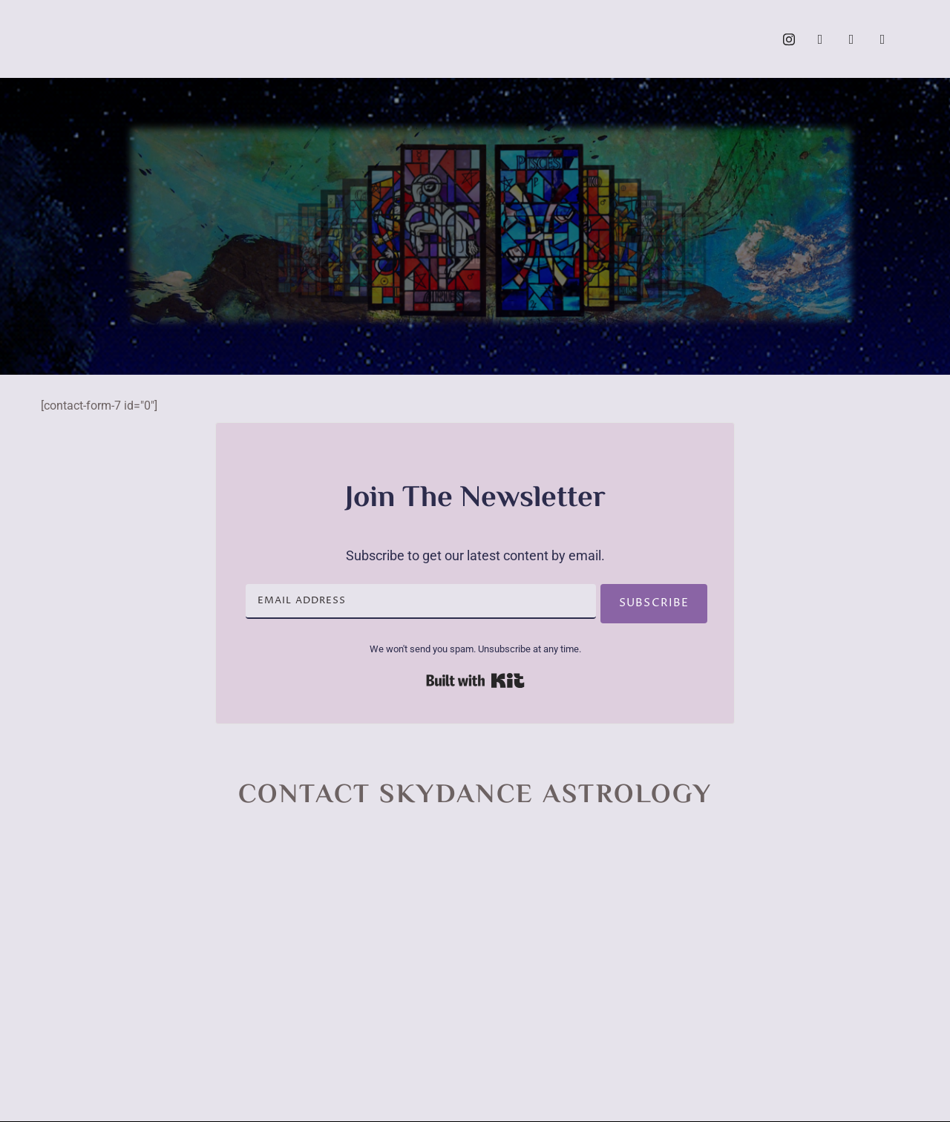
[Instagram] (789, 39)
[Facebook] (820, 39)
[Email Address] (417, 601)
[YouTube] (851, 39)
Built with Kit (475, 680)
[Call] (882, 39)
